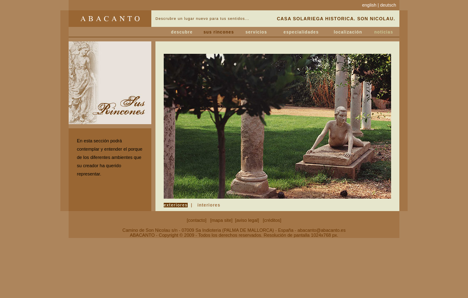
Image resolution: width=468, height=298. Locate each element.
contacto (196, 220)
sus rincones (218, 32)
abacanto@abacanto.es (322, 230)
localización (348, 32)
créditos (272, 220)
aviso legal (247, 220)
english (369, 4)
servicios (256, 32)
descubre (182, 32)
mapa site (222, 220)
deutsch (388, 4)
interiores (208, 205)
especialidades (301, 32)
